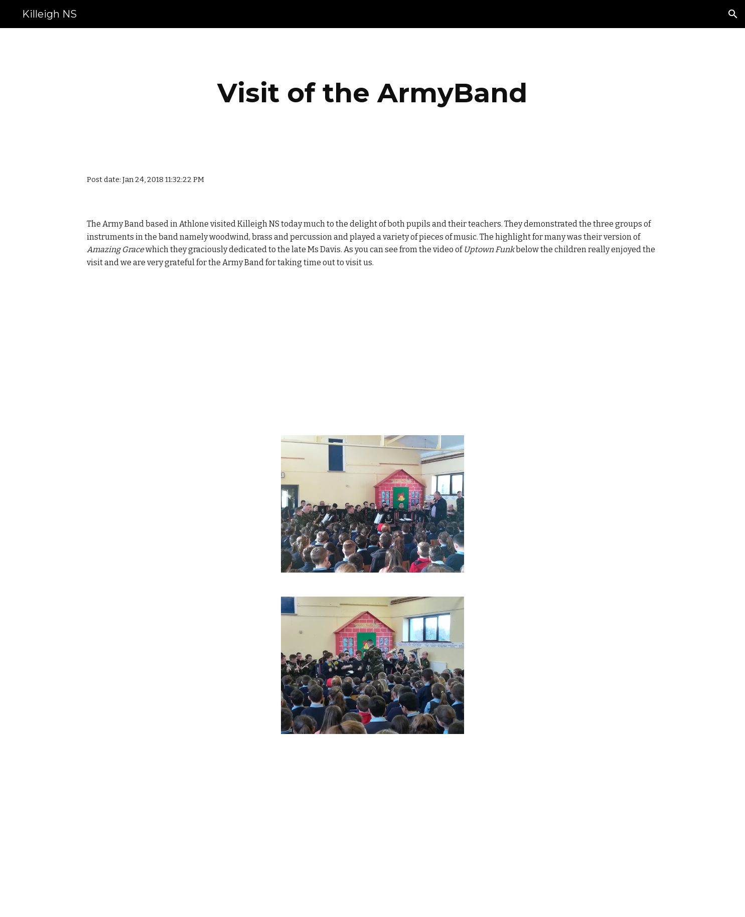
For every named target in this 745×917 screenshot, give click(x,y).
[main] (372, 93)
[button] (733, 14)
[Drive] (322, 354)
